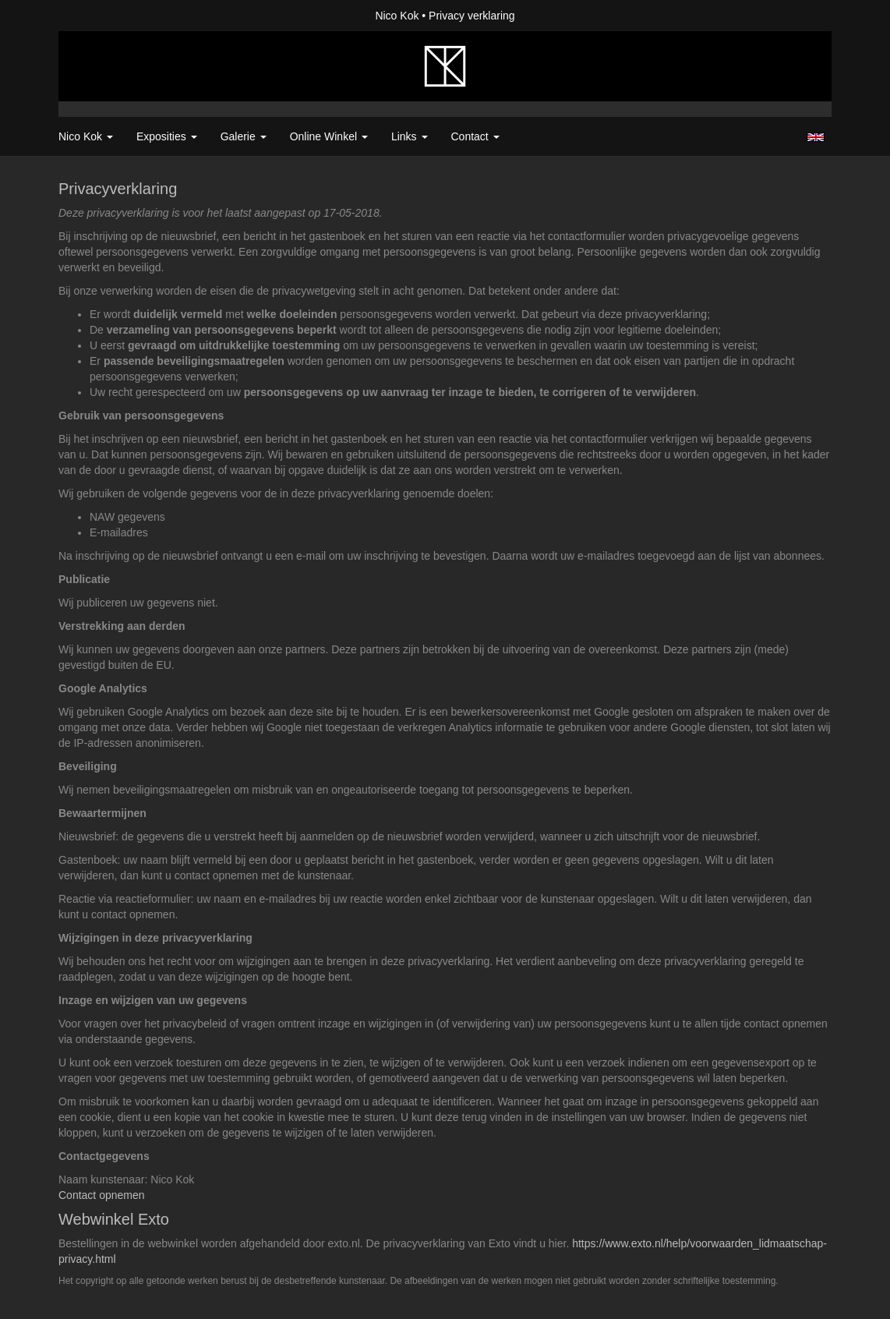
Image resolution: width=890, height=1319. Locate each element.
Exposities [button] (166, 136)
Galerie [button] (244, 136)
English (816, 137)
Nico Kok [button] (85, 136)
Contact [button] (475, 136)
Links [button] (409, 136)
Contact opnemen (101, 1195)
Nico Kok (397, 15)
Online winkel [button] (329, 136)
